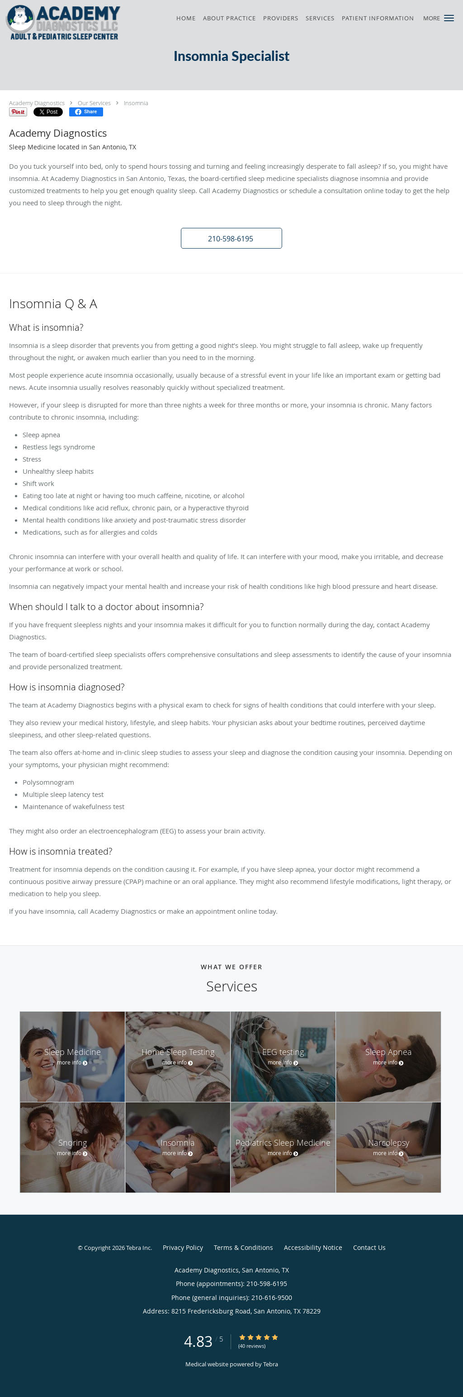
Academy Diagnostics (37, 103)
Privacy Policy (183, 1247)
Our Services (94, 103)
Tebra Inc (138, 1248)
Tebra (270, 1364)
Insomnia (136, 103)
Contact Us (369, 1247)
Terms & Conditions (243, 1247)
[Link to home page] (61, 22)
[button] (449, 18)
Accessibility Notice (313, 1247)
